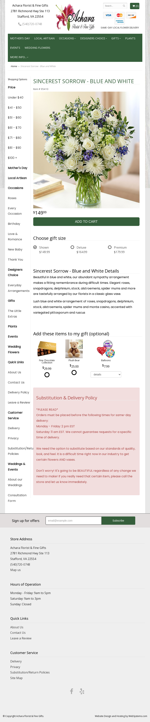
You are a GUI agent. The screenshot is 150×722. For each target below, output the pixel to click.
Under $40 (15, 97)
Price (11, 87)
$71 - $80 (14, 138)
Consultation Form (17, 498)
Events (15, 47)
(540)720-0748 (30, 24)
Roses (12, 198)
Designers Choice (92, 38)
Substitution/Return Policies (19, 451)
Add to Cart (86, 221)
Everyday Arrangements (19, 288)
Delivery (14, 428)
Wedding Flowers (37, 47)
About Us (14, 372)
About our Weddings (15, 482)
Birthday (14, 224)
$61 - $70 (14, 128)
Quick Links (16, 362)
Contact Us (16, 382)
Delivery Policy (18, 392)
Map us (15, 570)
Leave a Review (19, 402)
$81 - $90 (14, 148)
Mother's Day (20, 38)
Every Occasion (15, 211)
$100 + (12, 158)
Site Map (16, 678)
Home (14, 66)
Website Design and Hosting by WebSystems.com (121, 716)
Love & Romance (15, 237)
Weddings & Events (16, 467)
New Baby (15, 249)
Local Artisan (44, 38)
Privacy (13, 438)
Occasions (66, 38)
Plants (130, 38)
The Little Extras (14, 314)
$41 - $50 (14, 107)
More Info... (18, 57)
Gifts (115, 38)
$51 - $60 (14, 117)
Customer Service (15, 415)
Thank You (15, 259)
